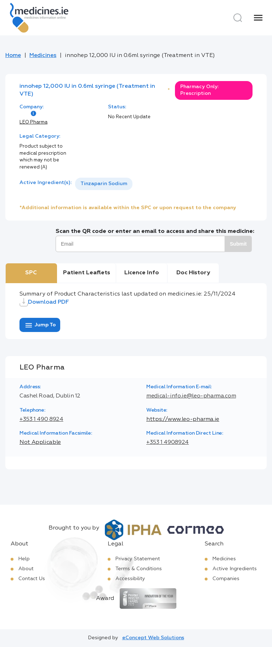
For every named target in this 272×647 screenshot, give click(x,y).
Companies (225, 578)
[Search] (237, 17)
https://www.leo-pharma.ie (182, 419)
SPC (31, 273)
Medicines (42, 55)
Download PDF (44, 302)
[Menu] (258, 17)
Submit (238, 244)
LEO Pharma (33, 122)
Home (13, 55)
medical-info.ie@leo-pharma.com (191, 396)
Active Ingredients (234, 568)
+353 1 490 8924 (41, 419)
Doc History (193, 273)
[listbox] (103, 184)
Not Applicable (40, 442)
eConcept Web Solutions (153, 637)
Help (24, 558)
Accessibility (130, 578)
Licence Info (141, 273)
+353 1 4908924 (167, 442)
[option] (103, 184)
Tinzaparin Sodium (103, 183)
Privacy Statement (137, 558)
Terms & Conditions (138, 568)
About (26, 568)
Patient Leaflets (86, 273)
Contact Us (31, 578)
